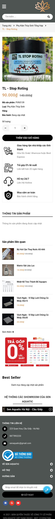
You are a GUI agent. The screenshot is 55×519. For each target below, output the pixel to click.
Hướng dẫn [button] (27, 469)
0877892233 (15, 429)
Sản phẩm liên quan (14, 241)
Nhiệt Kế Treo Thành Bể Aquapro (32, 277)
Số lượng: (6, 121)
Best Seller (11, 370)
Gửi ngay (29, 488)
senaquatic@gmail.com (20, 436)
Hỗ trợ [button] (27, 463)
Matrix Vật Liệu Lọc (26, 263)
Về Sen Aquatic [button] (27, 457)
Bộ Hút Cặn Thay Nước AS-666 (31, 249)
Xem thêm (8, 325)
